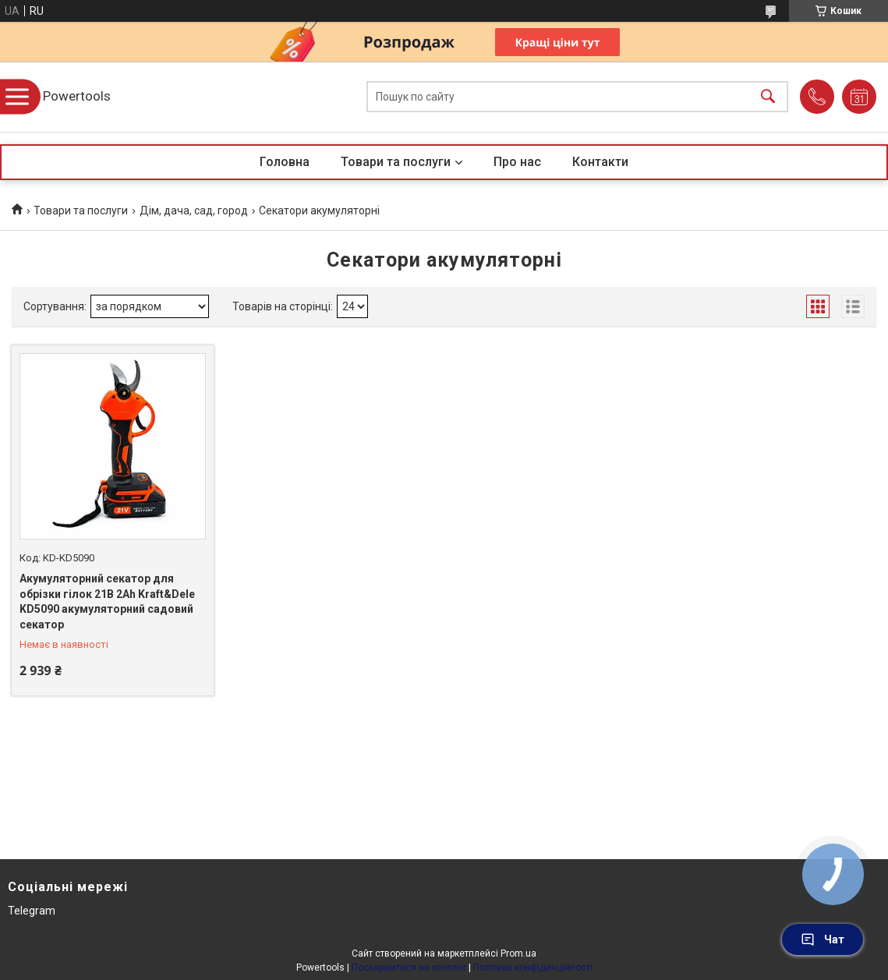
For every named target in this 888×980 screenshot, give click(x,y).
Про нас (517, 161)
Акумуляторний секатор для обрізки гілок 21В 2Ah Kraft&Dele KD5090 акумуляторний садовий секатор (107, 601)
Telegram (31, 910)
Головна (285, 161)
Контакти (600, 161)
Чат (822, 939)
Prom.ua (518, 953)
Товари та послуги (396, 161)
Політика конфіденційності (533, 967)
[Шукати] (768, 97)
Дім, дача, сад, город (194, 210)
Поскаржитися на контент (409, 967)
